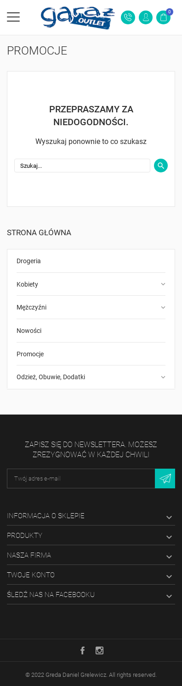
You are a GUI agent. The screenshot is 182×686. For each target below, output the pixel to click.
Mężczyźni (31, 307)
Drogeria (29, 261)
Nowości (29, 330)
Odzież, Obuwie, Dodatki (51, 377)
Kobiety (27, 284)
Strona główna (39, 232)
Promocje (30, 354)
